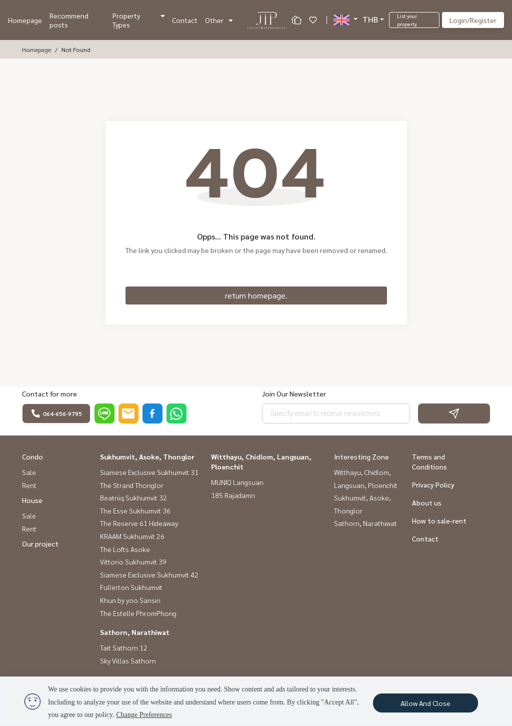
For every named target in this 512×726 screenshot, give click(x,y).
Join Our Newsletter (294, 393)
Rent (29, 485)
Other (219, 20)
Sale (29, 472)
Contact (185, 20)
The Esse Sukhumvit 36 (135, 510)
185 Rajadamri (233, 495)
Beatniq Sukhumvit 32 (133, 497)
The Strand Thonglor (132, 485)
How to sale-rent (439, 520)
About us (427, 502)
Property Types (138, 20)
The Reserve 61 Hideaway (139, 523)
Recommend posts (69, 20)
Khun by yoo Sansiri (130, 600)
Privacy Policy (433, 484)
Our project (40, 543)
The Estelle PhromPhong (138, 613)
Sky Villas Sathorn (128, 660)
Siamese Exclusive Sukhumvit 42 (149, 574)
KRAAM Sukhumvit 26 (132, 536)
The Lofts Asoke (125, 549)
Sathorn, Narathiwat (135, 632)
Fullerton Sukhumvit (131, 587)
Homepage (25, 20)
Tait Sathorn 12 (124, 647)
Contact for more (49, 393)
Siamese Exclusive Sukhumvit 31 (149, 472)
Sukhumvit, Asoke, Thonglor (147, 456)
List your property (407, 19)
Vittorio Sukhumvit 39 (133, 561)
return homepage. (256, 295)
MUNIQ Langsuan (237, 482)
